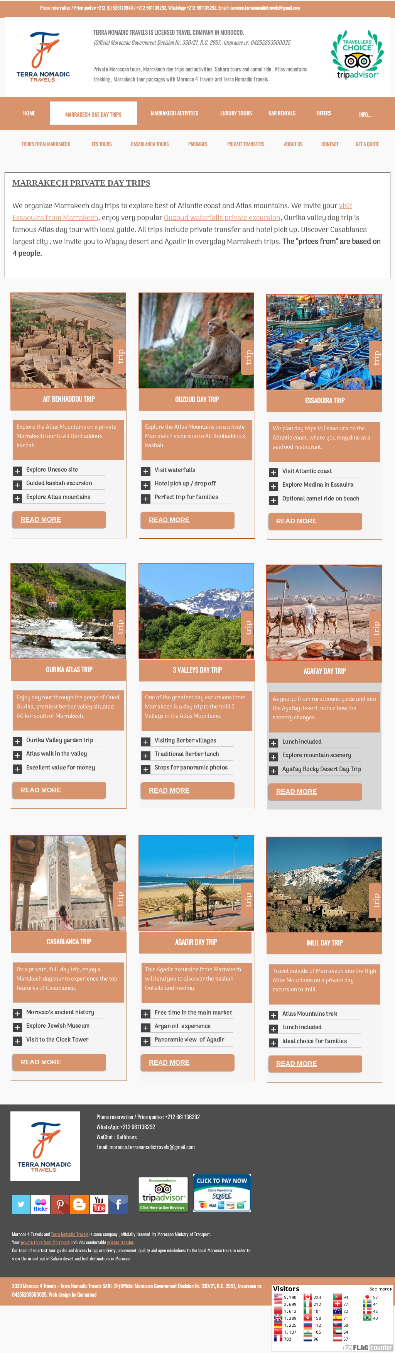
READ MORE (40, 519)
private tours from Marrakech (45, 1242)
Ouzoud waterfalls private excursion (222, 218)
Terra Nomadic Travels (69, 1234)
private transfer (120, 1242)
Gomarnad (86, 1294)
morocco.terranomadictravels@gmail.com (152, 1146)
